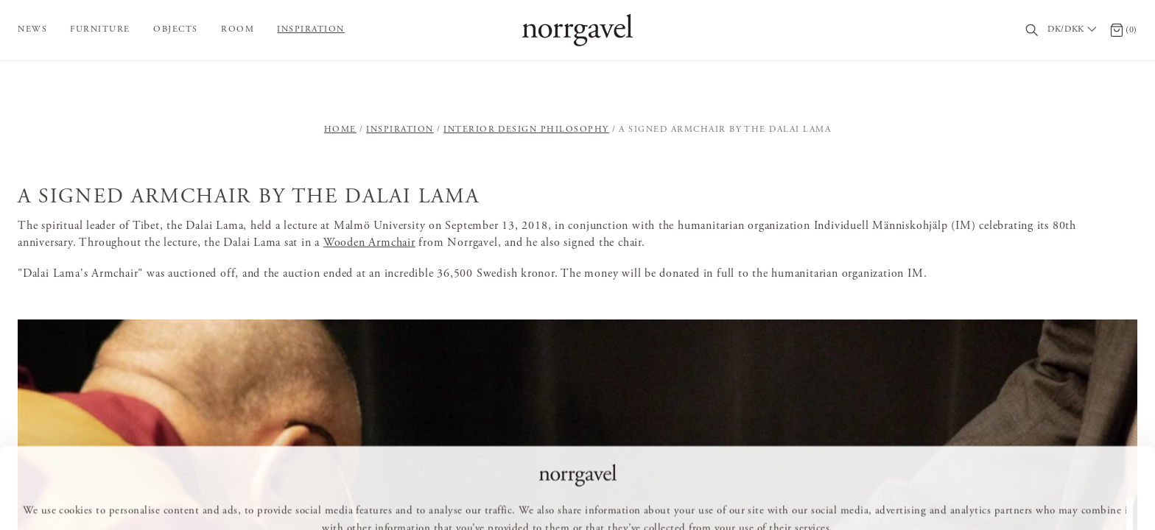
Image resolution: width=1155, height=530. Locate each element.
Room (237, 29)
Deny (660, 497)
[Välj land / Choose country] (1074, 30)
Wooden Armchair (369, 243)
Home (340, 129)
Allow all (501, 497)
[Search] (1032, 30)
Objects (175, 29)
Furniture (100, 29)
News (32, 29)
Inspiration (311, 29)
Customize (584, 497)
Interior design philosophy (526, 129)
